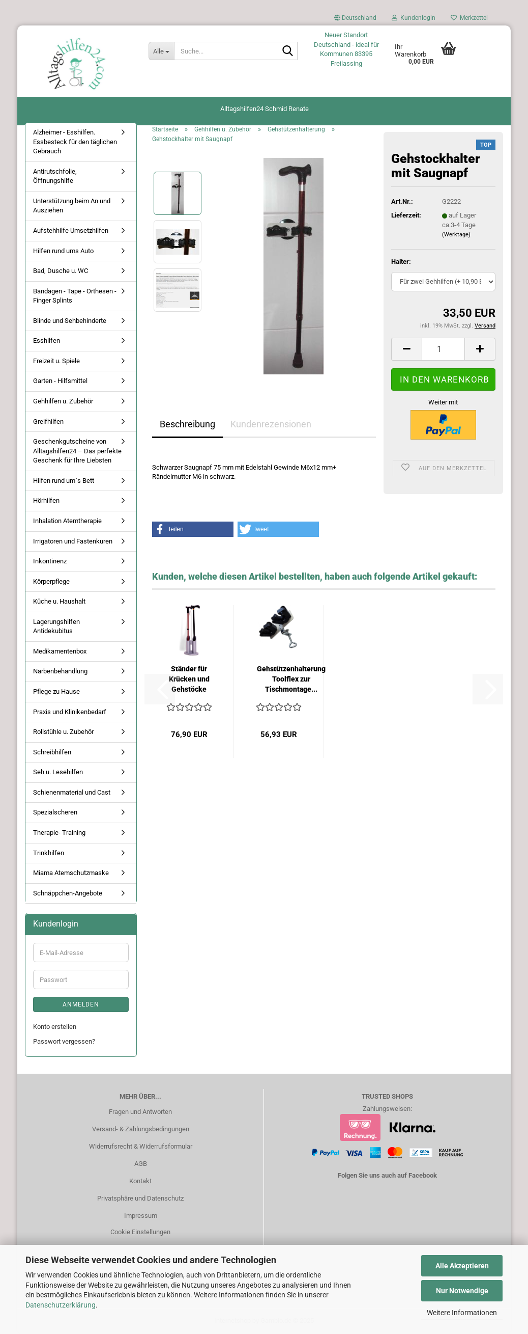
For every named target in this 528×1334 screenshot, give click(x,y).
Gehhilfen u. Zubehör (63, 401)
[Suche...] (161, 51)
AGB (140, 1163)
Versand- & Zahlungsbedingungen (140, 1129)
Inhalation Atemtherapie (67, 521)
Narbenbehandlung (60, 671)
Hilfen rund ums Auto (63, 251)
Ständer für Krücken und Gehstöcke (189, 679)
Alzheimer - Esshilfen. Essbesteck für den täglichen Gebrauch (75, 141)
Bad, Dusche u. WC (60, 271)
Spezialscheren (55, 812)
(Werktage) (456, 234)
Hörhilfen (46, 500)
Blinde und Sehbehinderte (69, 320)
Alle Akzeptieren (462, 1266)
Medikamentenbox (59, 651)
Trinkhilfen (48, 853)
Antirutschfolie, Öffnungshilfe (55, 176)
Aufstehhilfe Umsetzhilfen (70, 230)
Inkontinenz (50, 561)
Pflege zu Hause (56, 691)
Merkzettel (469, 17)
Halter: (401, 261)
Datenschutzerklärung (60, 1305)
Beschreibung (187, 424)
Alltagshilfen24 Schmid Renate (264, 109)
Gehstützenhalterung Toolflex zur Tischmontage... (291, 679)
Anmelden (81, 1004)
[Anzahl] (443, 349)
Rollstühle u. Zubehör (63, 732)
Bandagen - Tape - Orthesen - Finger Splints (74, 296)
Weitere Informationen (462, 1313)
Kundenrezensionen (270, 424)
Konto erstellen (54, 1026)
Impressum (140, 1215)
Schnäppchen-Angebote (67, 893)
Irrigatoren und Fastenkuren (72, 541)
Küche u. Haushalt (59, 601)
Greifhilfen (48, 421)
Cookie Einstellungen (140, 1232)
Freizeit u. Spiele (56, 361)
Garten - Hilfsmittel (60, 381)
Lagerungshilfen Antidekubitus (56, 626)
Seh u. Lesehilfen (58, 772)
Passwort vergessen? (64, 1041)
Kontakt (140, 1181)
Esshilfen (46, 340)
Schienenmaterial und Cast (71, 792)
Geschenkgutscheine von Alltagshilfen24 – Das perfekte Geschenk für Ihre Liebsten (77, 451)
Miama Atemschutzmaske (71, 873)
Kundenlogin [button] (413, 17)
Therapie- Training (59, 832)
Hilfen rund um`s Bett (63, 480)
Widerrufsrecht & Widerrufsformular (140, 1146)
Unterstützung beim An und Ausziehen (71, 205)
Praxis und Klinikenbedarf (69, 712)
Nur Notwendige (462, 1291)
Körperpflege (51, 581)
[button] (355, 20)
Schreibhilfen (52, 752)
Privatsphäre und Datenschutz (140, 1198)
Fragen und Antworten (140, 1111)
